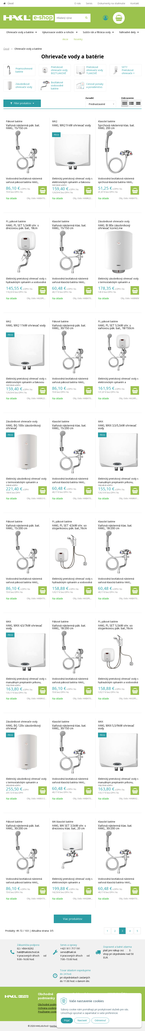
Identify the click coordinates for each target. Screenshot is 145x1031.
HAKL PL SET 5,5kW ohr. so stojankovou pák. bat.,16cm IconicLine (115, 628)
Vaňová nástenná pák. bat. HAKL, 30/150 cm (69, 327)
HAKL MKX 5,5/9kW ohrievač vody (116, 727)
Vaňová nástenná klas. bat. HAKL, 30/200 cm (115, 827)
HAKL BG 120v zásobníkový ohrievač (23, 727)
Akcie (65, 39)
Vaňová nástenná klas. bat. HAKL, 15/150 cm (69, 226)
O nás (77, 3)
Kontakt (134, 3)
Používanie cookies (48, 1011)
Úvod (10, 3)
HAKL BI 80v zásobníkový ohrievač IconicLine (114, 226)
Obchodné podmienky (50, 1004)
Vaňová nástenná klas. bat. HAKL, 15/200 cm (69, 427)
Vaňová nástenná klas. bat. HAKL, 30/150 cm (69, 727)
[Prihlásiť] (105, 17)
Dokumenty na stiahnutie (111, 3)
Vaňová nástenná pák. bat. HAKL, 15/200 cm (23, 527)
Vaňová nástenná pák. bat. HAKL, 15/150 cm (23, 126)
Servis (89, 3)
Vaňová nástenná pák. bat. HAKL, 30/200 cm (23, 827)
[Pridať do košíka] (42, 190)
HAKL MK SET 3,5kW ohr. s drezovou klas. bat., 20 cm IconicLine (69, 828)
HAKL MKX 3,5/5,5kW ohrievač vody (117, 427)
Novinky (78, 39)
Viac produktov (72, 919)
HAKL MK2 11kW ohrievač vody (26, 325)
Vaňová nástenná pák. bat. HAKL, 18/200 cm (69, 627)
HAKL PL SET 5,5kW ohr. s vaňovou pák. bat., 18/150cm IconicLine (116, 328)
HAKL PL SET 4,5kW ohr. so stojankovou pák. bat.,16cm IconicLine (69, 528)
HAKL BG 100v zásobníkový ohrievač (23, 427)
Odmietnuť (100, 1020)
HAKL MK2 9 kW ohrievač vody (71, 125)
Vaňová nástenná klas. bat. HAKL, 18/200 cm (115, 527)
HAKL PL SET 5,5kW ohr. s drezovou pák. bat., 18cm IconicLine (22, 228)
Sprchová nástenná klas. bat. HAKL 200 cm (116, 126)
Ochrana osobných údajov (52, 1008)
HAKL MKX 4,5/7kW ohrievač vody (24, 627)
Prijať (67, 1020)
